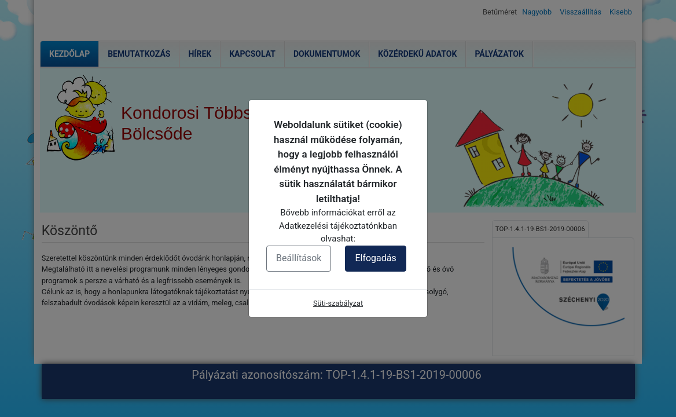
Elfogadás (375, 258)
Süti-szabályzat (338, 303)
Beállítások (298, 258)
